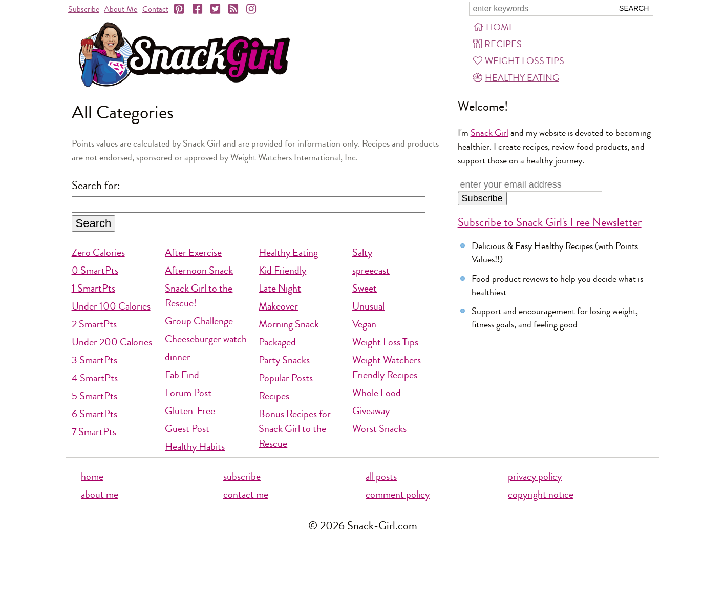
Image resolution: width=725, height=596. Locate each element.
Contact (155, 9)
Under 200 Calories (112, 342)
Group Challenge (199, 321)
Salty (362, 252)
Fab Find (182, 374)
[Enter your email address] (530, 185)
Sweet (364, 288)
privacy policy (535, 476)
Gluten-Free (190, 410)
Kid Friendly (282, 270)
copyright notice (540, 494)
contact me (245, 494)
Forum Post (188, 392)
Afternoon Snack (199, 270)
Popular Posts (286, 378)
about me (99, 494)
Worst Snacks (379, 428)
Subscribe (83, 9)
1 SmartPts (93, 288)
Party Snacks (284, 360)
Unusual (368, 306)
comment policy (398, 494)
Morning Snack (289, 324)
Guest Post (187, 428)
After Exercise (193, 252)
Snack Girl (489, 132)
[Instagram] (252, 9)
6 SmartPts (94, 413)
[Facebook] (198, 9)
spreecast (371, 270)
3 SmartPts (94, 360)
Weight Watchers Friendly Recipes (386, 367)
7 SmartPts (94, 431)
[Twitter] (216, 9)
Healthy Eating (516, 78)
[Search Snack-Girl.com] (541, 8)
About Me (120, 9)
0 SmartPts (95, 270)
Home (494, 27)
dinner (177, 357)
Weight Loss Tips (518, 61)
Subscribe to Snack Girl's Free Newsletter (550, 222)
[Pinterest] (179, 9)
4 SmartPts (95, 378)
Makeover (278, 306)
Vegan (364, 324)
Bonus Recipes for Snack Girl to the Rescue (295, 428)
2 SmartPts (94, 324)
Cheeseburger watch (206, 339)
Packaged (277, 342)
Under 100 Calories (111, 306)
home (92, 476)
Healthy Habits (195, 446)
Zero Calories (98, 252)
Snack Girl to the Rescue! (198, 296)
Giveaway (371, 410)
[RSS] (234, 9)
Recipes (497, 44)
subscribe (242, 476)
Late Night (280, 288)
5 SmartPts (94, 395)
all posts (381, 476)
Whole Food (376, 392)
